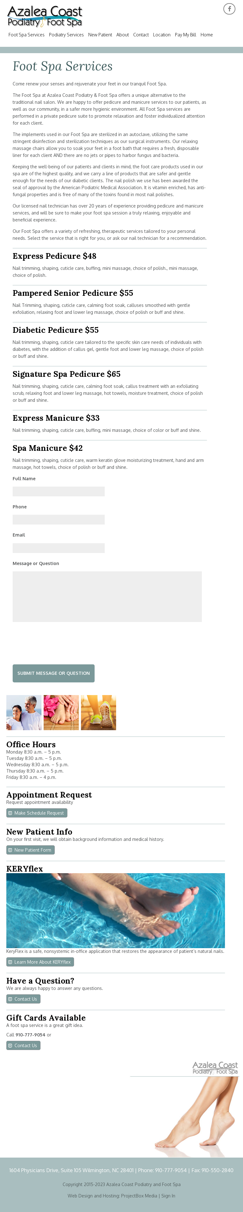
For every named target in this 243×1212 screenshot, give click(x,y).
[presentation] (61, 642)
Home (207, 34)
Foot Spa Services (27, 34)
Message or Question (36, 563)
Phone (20, 506)
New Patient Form (33, 850)
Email (19, 535)
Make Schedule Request (39, 813)
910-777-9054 (171, 1170)
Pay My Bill (185, 34)
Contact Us (26, 999)
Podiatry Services (66, 34)
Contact (141, 34)
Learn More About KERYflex (43, 962)
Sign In (168, 1195)
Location (162, 34)
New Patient (100, 34)
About (122, 34)
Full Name (24, 478)
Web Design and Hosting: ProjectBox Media (112, 1195)
